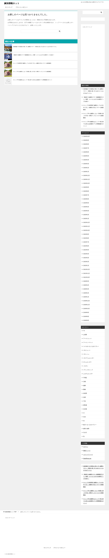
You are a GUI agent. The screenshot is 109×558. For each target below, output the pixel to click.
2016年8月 (86, 320)
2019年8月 (86, 316)
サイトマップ (8, 7)
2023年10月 (86, 183)
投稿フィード (86, 450)
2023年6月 (86, 199)
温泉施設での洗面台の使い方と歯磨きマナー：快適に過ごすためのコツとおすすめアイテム (34, 46)
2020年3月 (86, 289)
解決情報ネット (13, 3)
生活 (84, 416)
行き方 (85, 432)
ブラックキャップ (88, 370)
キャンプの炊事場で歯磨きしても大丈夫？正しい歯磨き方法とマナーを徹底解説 (32, 63)
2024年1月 (86, 171)
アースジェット (87, 338)
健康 (84, 385)
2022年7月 (86, 242)
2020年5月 (86, 281)
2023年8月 (86, 191)
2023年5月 (86, 203)
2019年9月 (86, 312)
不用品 (85, 377)
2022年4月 (86, 253)
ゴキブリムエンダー (88, 358)
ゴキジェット (86, 350)
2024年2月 (86, 167)
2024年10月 (86, 136)
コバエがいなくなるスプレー (91, 346)
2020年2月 (86, 293)
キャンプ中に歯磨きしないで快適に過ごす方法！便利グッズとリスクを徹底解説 (32, 71)
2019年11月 (86, 304)
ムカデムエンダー (88, 373)
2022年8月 (86, 238)
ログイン (85, 446)
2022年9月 (86, 234)
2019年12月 (86, 300)
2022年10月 (86, 230)
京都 (84, 381)
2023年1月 (86, 218)
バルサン (85, 366)
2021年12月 (86, 269)
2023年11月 (86, 179)
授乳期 (85, 405)
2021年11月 (86, 273)
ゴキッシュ (86, 354)
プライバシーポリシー (22, 7)
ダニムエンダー (87, 362)
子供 (84, 401)
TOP (10, 511)
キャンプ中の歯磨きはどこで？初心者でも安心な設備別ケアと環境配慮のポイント (32, 79)
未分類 (85, 409)
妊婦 (84, 397)
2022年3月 (86, 257)
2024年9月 (86, 140)
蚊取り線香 (86, 428)
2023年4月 (86, 206)
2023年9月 (86, 187)
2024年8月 (86, 144)
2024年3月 (86, 163)
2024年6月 (86, 152)
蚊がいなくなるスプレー (89, 424)
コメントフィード (88, 454)
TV (84, 330)
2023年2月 (86, 214)
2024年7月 (86, 148)
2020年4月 (86, 285)
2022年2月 (86, 261)
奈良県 (85, 393)
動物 (84, 389)
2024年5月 (86, 156)
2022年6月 (86, 246)
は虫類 (85, 334)
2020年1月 (86, 297)
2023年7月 (86, 195)
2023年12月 (86, 175)
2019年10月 (86, 308)
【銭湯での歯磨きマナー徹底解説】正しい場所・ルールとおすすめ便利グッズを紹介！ (33, 55)
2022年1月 (86, 265)
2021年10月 (86, 277)
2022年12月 (86, 222)
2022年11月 (86, 226)
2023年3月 (86, 210)
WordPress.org (87, 458)
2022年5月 (86, 249)
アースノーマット (88, 342)
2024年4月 (86, 159)
